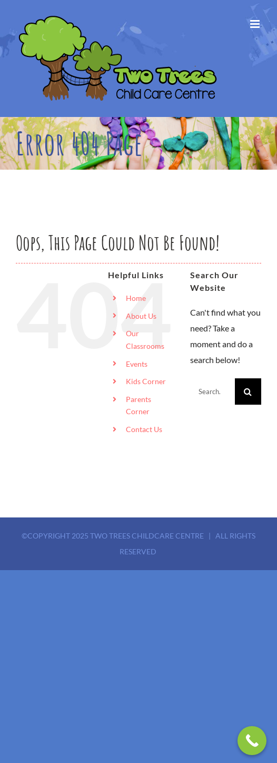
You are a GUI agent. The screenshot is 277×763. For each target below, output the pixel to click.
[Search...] (212, 391)
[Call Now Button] (252, 740)
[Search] (248, 391)
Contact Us (144, 429)
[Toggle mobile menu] (255, 24)
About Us (141, 315)
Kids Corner (146, 381)
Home (136, 298)
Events (136, 363)
